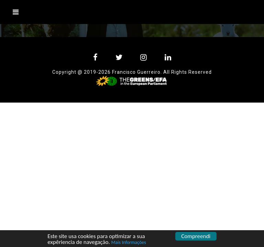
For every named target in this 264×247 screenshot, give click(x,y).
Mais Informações (128, 243)
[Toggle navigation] (15, 12)
